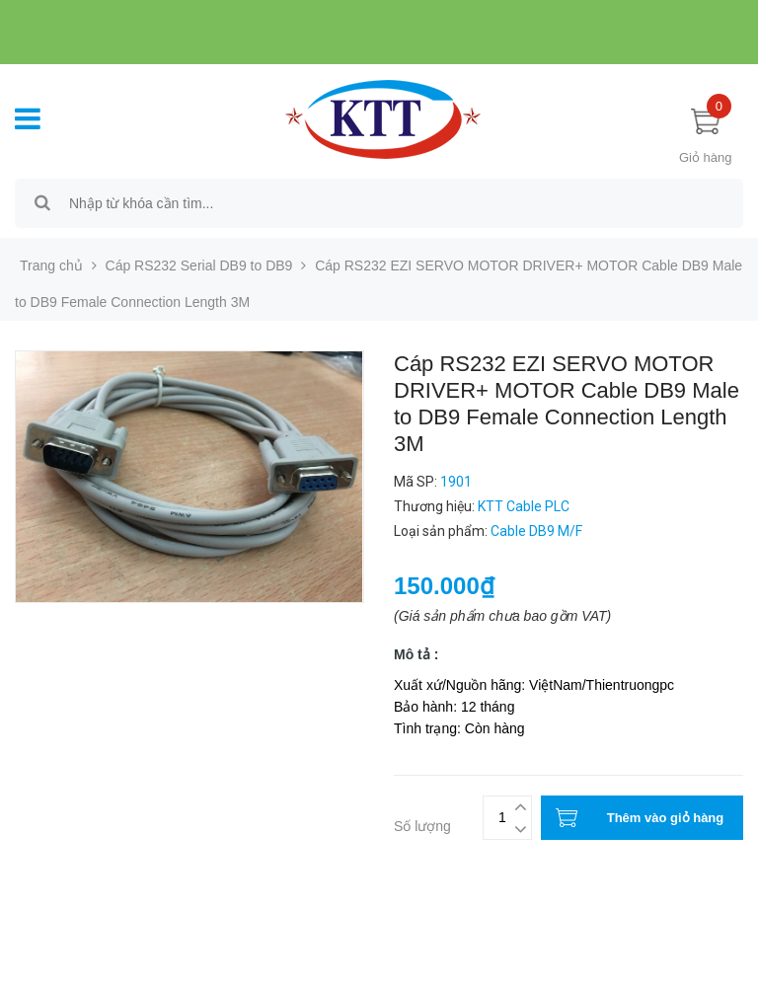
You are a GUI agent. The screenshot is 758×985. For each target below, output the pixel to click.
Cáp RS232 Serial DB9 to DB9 (199, 265)
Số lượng (422, 826)
